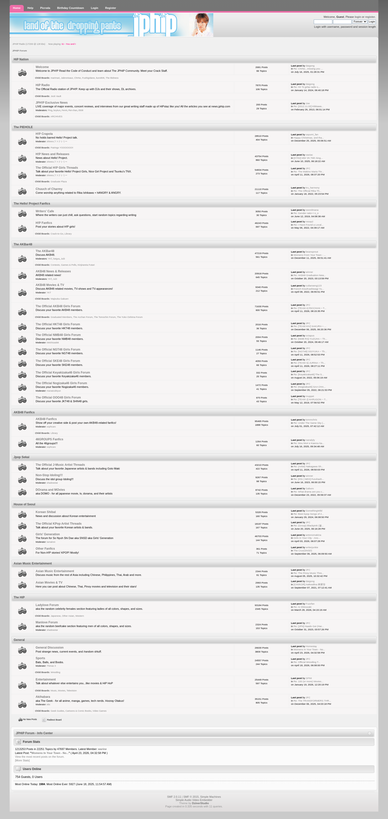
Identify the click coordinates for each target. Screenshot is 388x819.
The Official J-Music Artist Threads (60, 465)
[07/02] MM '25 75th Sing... (308, 158)
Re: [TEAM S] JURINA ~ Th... (309, 362)
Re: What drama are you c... (308, 491)
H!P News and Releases (52, 154)
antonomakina (313, 535)
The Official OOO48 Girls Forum (58, 397)
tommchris (311, 419)
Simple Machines (210, 796)
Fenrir (64, 110)
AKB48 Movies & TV (50, 285)
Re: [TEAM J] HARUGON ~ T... (310, 399)
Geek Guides (57, 711)
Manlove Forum (47, 622)
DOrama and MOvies (50, 489)
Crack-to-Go (57, 234)
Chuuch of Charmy (49, 189)
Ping (50, 110)
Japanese (56, 616)
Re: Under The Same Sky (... (309, 422)
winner (309, 272)
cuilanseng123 (314, 285)
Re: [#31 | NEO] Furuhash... (308, 479)
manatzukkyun (54, 391)
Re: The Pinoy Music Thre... (308, 573)
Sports (40, 658)
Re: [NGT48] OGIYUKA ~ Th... (309, 351)
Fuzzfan (310, 603)
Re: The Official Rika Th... (307, 190)
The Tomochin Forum (105, 317)
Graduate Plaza (59, 181)
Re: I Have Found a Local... (308, 224)
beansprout (312, 251)
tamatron (51, 542)
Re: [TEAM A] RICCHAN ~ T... (309, 308)
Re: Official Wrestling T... (306, 662)
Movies (61, 690)
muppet (310, 396)
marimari (55, 78)
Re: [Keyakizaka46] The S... (308, 374)
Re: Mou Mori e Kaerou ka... (308, 443)
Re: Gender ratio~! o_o (305, 213)
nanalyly (310, 440)
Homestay (311, 646)
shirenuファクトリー (57, 141)
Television (72, 690)
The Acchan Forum (83, 317)
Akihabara (43, 697)
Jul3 (63, 258)
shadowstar (52, 483)
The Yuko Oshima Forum (130, 317)
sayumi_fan (312, 134)
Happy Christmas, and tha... (308, 137)
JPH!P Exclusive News (52, 102)
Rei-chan (73, 110)
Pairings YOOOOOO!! (62, 147)
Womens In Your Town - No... (309, 649)
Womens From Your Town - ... (309, 255)
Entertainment (46, 679)
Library (68, 234)
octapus (310, 335)
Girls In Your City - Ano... (306, 538)
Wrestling (55, 672)
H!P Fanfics (44, 223)
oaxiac (309, 154)
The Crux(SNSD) (302, 550)
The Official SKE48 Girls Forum (58, 361)
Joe (308, 103)
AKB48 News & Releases (53, 271)
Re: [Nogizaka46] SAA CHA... (309, 386)
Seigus (56, 258)
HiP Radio (43, 85)
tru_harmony (312, 187)
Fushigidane (88, 78)
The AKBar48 (45, 251)
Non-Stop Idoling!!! (49, 475)
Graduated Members (61, 317)
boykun (56, 110)
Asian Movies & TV (49, 582)
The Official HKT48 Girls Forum (58, 324)
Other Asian (68, 616)
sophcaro (51, 426)
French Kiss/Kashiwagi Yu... (308, 288)
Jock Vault (56, 96)
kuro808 (100, 78)
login (358, 16)
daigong (310, 65)
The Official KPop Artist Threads (59, 523)
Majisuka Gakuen (60, 299)
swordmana (312, 210)
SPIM (309, 678)
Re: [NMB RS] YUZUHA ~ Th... (310, 338)
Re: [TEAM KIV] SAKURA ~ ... (309, 326)
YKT (50, 258)
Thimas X (51, 666)
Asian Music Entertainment (55, 571)
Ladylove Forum (47, 605)
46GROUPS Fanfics (49, 439)
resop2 (309, 221)
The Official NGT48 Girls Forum (58, 349)
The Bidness (112, 78)
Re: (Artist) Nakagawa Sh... (308, 466)
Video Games (99, 711)
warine (102, 749)
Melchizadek (53, 342)
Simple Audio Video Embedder (193, 799)
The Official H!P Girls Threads (57, 167)
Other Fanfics (45, 548)
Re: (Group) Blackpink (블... (308, 525)
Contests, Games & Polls (63, 265)
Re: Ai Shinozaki (302, 607)
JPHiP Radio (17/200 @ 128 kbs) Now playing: (44, 44)
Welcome (42, 67)
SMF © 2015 (191, 796)
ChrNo (77, 78)
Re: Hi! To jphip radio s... (306, 87)
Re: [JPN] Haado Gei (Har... (308, 626)
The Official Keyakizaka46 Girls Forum (63, 372)
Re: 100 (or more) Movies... (308, 681)
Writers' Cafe (45, 211)
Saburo (310, 488)
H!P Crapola (44, 134)
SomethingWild (314, 510)
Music (54, 690)
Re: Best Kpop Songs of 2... (308, 514)
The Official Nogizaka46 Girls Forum (61, 383)
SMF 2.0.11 (174, 796)
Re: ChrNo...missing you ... (308, 68)
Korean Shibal (46, 512)
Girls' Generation (48, 534)
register (370, 16)
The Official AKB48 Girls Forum (58, 306)
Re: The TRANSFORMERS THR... (312, 700)
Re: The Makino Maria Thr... (308, 171)
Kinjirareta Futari (86, 265)
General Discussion (50, 647)
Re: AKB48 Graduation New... (309, 275)
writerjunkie (312, 547)
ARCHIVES (56, 116)
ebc (48, 704)
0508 (80, 110)
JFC (308, 168)
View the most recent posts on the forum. (40, 756)
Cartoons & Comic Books (78, 711)
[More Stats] (22, 760)
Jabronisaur (67, 78)
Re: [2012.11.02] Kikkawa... (308, 106)
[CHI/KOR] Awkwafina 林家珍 (309, 584)
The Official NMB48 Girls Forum (58, 335)
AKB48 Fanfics (46, 419)
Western (79, 616)
